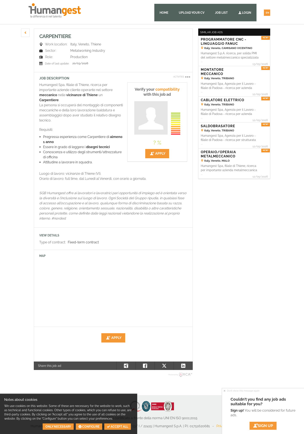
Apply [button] (157, 153)
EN (267, 12)
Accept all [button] (117, 426)
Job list (221, 12)
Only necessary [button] (58, 426)
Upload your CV (191, 12)
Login (244, 12)
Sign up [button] (263, 425)
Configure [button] (89, 426)
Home (164, 12)
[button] (25, 33)
